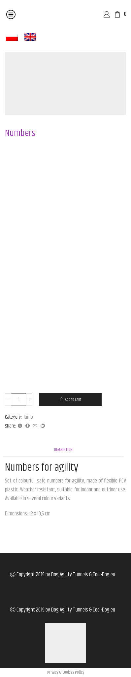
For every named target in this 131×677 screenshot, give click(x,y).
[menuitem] (12, 37)
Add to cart (73, 400)
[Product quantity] (18, 399)
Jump (28, 417)
